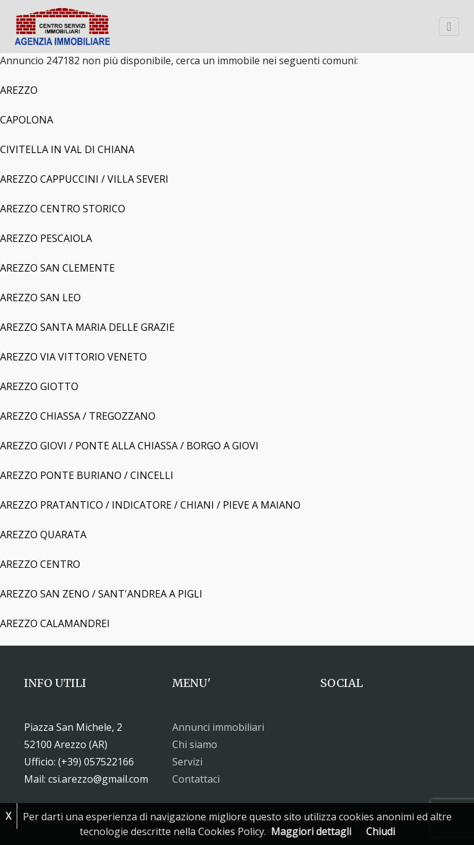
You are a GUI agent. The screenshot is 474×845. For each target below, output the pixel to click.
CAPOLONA (26, 120)
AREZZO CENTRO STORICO (62, 208)
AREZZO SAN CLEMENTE (57, 268)
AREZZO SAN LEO (40, 297)
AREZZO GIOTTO (39, 386)
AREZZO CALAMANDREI (55, 623)
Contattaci (196, 779)
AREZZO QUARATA (43, 534)
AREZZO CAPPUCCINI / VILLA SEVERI (84, 179)
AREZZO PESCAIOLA (46, 238)
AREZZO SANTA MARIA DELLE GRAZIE (87, 327)
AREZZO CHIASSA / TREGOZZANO (78, 416)
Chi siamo (194, 744)
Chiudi (380, 831)
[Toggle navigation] (449, 26)
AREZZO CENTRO (40, 564)
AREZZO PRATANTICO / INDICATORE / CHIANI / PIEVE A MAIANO (150, 505)
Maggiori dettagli (311, 831)
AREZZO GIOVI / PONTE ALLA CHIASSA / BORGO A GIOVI (129, 445)
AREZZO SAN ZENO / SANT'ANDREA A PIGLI (101, 594)
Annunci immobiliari (218, 727)
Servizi (187, 761)
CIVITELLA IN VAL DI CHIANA (67, 149)
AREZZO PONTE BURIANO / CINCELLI (86, 475)
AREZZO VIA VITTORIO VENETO (73, 357)
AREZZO (19, 90)
